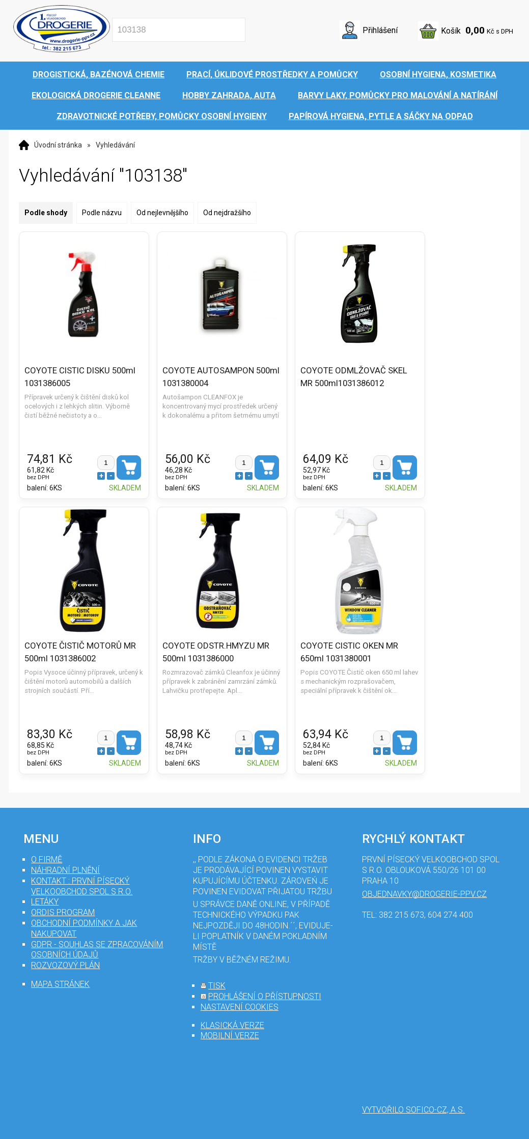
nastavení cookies (240, 1007)
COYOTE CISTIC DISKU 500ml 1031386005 (79, 376)
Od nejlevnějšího (162, 213)
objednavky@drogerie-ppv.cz (424, 894)
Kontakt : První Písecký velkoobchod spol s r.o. (81, 886)
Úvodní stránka (58, 145)
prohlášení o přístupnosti (264, 996)
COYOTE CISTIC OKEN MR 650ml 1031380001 (343, 651)
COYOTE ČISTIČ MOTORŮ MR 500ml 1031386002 (80, 651)
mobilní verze (230, 1035)
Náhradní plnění (65, 870)
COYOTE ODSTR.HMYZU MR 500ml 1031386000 (212, 651)
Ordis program (63, 912)
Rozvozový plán (65, 965)
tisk (217, 985)
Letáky (45, 902)
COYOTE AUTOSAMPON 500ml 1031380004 (205, 376)
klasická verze (232, 1025)
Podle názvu (102, 213)
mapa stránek (60, 984)
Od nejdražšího (227, 213)
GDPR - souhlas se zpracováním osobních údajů (97, 950)
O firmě (46, 859)
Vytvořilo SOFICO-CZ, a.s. (413, 1110)
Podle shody (45, 213)
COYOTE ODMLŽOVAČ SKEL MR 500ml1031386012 (347, 376)
